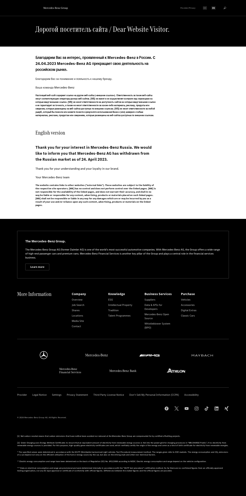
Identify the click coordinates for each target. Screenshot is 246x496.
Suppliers (149, 299)
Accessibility (191, 395)
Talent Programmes (119, 315)
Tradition (113, 310)
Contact (76, 326)
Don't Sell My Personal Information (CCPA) (154, 395)
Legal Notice (39, 395)
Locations (77, 315)
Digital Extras (188, 310)
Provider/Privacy (188, 8)
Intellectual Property (120, 305)
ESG (110, 299)
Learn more (37, 267)
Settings (56, 395)
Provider (22, 395)
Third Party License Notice (108, 395)
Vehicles (185, 299)
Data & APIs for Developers (153, 307)
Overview (77, 299)
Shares (76, 310)
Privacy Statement (77, 395)
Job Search (78, 305)
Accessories (188, 305)
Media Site (78, 321)
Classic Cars (188, 315)
